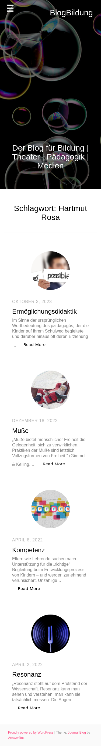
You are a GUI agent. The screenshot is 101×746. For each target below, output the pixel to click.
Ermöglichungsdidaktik (44, 311)
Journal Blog (77, 732)
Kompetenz (28, 550)
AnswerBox (16, 738)
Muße (20, 430)
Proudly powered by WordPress (31, 732)
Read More (37, 344)
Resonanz (26, 674)
